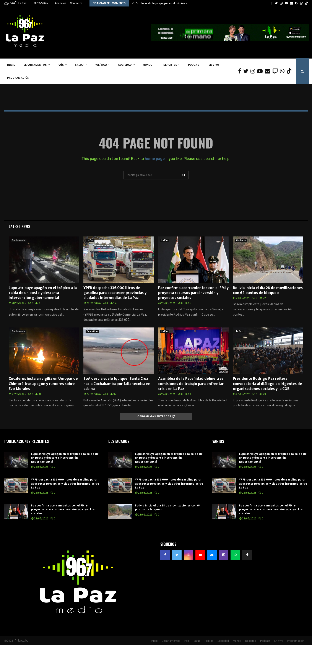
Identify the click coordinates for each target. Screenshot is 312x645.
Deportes (170, 64)
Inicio (11, 64)
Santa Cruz (92, 331)
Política (100, 64)
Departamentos (35, 64)
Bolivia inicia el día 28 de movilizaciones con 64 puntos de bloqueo (268, 290)
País (61, 64)
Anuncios (60, 3)
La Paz (90, 240)
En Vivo (214, 64)
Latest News (19, 226)
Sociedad (125, 64)
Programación (18, 77)
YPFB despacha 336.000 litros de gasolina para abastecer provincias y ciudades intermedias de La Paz (114, 293)
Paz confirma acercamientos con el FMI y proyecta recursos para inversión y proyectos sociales (193, 293)
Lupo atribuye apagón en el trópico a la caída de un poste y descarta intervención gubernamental (43, 293)
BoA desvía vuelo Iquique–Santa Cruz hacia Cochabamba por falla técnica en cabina (116, 383)
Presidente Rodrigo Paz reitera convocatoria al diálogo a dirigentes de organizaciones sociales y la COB (267, 383)
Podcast (194, 64)
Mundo (147, 64)
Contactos (76, 3)
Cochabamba (18, 240)
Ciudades (241, 240)
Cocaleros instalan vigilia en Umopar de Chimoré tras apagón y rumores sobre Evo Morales (43, 383)
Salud (79, 64)
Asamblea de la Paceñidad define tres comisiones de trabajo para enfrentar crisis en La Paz (191, 383)
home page (155, 158)
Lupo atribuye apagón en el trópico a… (165, 3)
